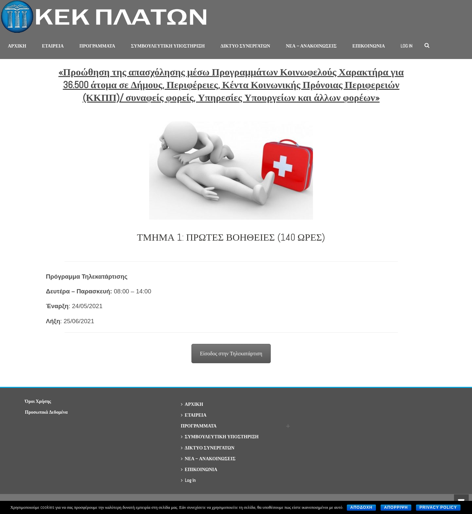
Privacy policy (438, 507)
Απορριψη (396, 507)
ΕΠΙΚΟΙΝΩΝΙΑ (368, 46)
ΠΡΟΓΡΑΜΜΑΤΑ (97, 46)
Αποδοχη (361, 507)
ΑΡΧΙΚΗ (17, 46)
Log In (406, 46)
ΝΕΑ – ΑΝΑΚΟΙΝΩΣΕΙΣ (311, 46)
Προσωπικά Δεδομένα (46, 412)
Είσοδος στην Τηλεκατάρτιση (231, 353)
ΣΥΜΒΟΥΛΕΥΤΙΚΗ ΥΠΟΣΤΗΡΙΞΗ (168, 46)
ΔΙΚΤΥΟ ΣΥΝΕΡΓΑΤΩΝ (245, 46)
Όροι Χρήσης (38, 401)
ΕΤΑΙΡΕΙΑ (53, 46)
